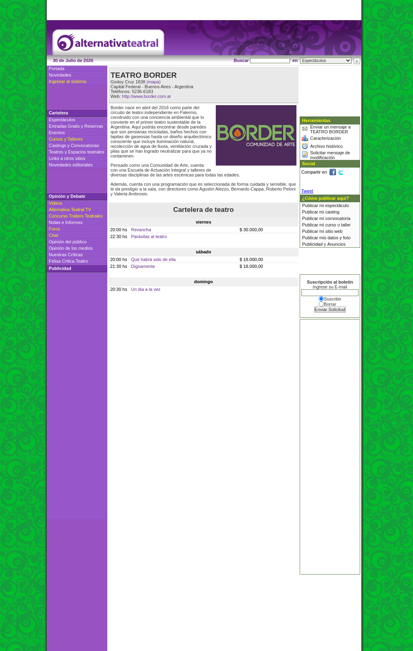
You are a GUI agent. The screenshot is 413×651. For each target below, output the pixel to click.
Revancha (141, 229)
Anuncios (336, 244)
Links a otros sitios (67, 158)
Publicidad (312, 244)
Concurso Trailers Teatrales (76, 216)
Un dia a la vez (146, 289)
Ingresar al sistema (67, 81)
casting (332, 211)
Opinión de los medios (71, 248)
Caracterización (325, 138)
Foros (54, 228)
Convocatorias (85, 145)
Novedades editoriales (71, 164)
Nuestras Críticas (66, 254)
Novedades (60, 75)
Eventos (57, 132)
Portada (57, 68)
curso (330, 224)
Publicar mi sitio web (322, 231)
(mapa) (153, 81)
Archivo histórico (326, 146)
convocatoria (337, 218)
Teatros (56, 151)
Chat (53, 235)
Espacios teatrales (86, 151)
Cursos (56, 139)
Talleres (75, 139)
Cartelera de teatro (203, 210)
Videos (55, 203)
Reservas (93, 126)
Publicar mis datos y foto (326, 237)
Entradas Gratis (64, 126)
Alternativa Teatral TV (70, 209)
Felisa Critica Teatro (68, 261)
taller (346, 224)
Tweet (307, 191)
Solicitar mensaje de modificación (330, 155)
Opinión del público (68, 241)
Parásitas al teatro (149, 236)
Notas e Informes (66, 222)
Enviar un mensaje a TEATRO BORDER (330, 129)
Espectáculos (62, 119)
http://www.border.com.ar (146, 96)
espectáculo (337, 205)
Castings (57, 145)
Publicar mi (313, 205)
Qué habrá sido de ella (153, 259)
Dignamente (143, 266)
